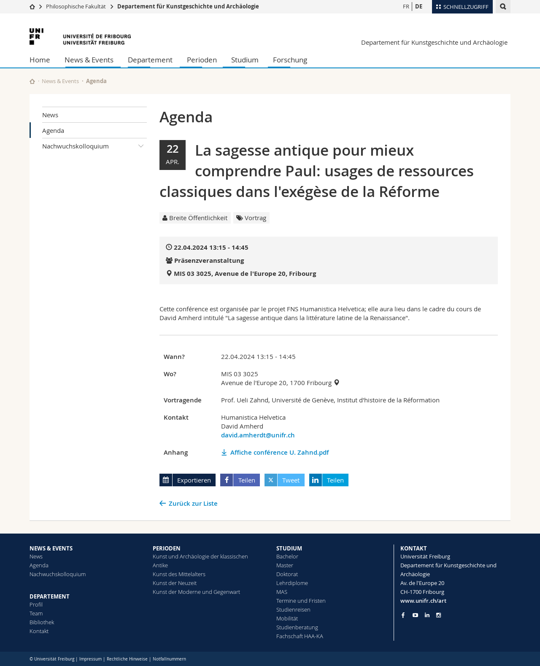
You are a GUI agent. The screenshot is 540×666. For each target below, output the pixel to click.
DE (418, 6)
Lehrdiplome (292, 583)
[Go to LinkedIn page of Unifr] (427, 615)
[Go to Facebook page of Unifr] (403, 615)
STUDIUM (289, 548)
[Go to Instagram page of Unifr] (438, 615)
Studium (245, 60)
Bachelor (287, 556)
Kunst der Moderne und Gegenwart (196, 592)
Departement (150, 60)
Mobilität (287, 618)
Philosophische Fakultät (76, 6)
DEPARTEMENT (50, 596)
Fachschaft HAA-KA (299, 636)
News (50, 115)
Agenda (53, 130)
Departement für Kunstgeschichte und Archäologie (188, 6)
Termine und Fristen (301, 600)
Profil (36, 604)
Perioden (202, 60)
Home (40, 60)
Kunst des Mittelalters (179, 574)
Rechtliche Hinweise (127, 659)
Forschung (290, 60)
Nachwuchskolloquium (94, 146)
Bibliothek (42, 622)
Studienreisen (293, 609)
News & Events (89, 60)
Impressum (90, 659)
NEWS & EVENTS (51, 548)
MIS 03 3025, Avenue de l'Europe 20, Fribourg (245, 273)
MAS (281, 592)
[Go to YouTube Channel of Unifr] (415, 615)
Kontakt (39, 631)
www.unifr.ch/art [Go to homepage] (423, 600)
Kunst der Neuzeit (175, 583)
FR (406, 6)
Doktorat (287, 574)
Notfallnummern (169, 659)
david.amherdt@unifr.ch (258, 435)
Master (284, 565)
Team (36, 613)
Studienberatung (297, 627)
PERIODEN (167, 548)
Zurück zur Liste (193, 503)
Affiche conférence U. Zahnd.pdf (279, 452)
